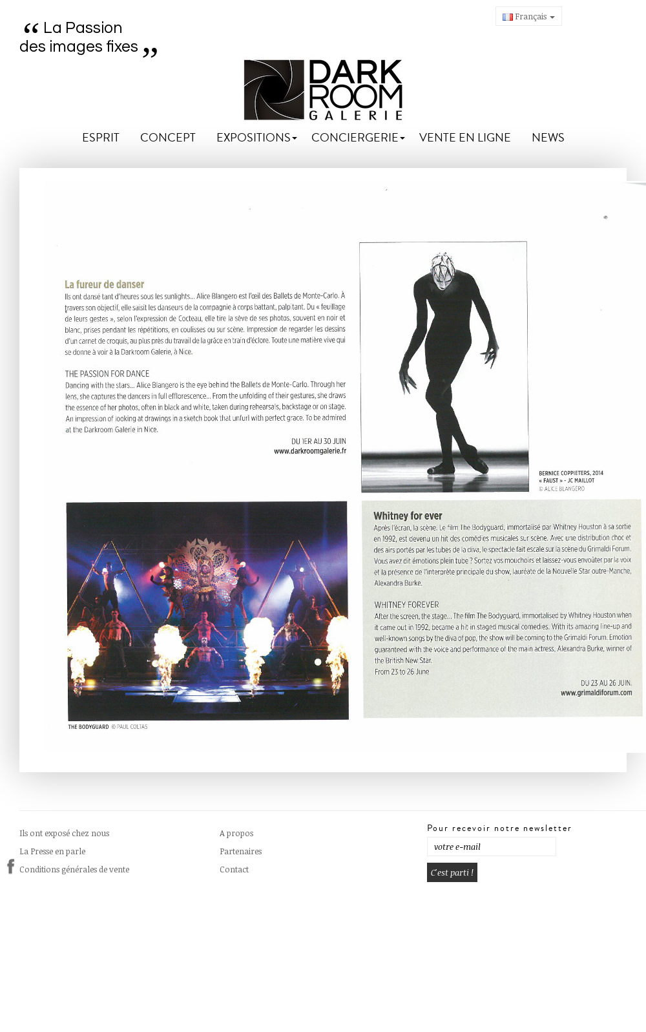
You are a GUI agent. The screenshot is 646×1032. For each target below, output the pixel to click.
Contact (234, 869)
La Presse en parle (52, 851)
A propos (236, 833)
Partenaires (241, 851)
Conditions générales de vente (74, 869)
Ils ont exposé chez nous (64, 833)
